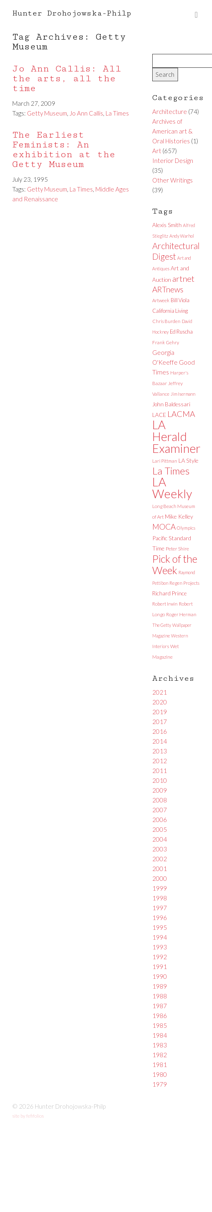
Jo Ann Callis (86, 113)
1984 (159, 1035)
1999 (159, 888)
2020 (159, 702)
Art (156, 150)
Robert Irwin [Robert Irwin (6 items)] (165, 603)
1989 (159, 986)
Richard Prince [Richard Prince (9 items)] (169, 593)
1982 (159, 1054)
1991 (159, 966)
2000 (159, 878)
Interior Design (172, 160)
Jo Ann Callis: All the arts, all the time (66, 78)
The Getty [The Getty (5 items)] (161, 625)
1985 (159, 1025)
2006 (159, 819)
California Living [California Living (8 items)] (170, 310)
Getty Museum (47, 113)
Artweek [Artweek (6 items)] (160, 300)
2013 (159, 751)
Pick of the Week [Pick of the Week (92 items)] (174, 564)
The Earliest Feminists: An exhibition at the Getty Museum (63, 149)
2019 (159, 711)
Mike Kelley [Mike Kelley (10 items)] (179, 516)
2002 (159, 858)
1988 (159, 996)
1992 (159, 956)
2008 (159, 800)
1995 (159, 927)
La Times (117, 113)
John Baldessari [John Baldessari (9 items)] (171, 404)
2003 (159, 849)
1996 (159, 917)
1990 (159, 976)
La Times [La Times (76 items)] (170, 471)
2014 (159, 741)
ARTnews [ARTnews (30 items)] (167, 289)
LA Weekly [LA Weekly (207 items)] (172, 488)
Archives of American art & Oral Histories (172, 131)
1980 (159, 1074)
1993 (159, 947)
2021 (159, 692)
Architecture (169, 111)
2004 (159, 839)
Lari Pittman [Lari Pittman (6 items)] (164, 460)
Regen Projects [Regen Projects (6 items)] (184, 583)
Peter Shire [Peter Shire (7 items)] (177, 549)
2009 (159, 790)
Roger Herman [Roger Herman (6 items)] (181, 614)
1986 (159, 1015)
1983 (159, 1045)
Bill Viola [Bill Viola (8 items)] (180, 300)
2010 (159, 780)
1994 (159, 937)
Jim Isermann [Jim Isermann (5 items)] (183, 394)
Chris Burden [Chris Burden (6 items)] (166, 321)
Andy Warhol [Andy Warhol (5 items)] (181, 235)
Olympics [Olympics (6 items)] (186, 527)
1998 (159, 898)
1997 (159, 907)
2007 (159, 809)
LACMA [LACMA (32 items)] (181, 414)
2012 (159, 760)
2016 (159, 731)
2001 (159, 868)
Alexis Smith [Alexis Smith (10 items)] (167, 224)
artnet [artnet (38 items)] (183, 278)
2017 (159, 721)
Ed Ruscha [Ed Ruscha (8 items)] (181, 331)
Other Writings (172, 180)
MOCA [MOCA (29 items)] (164, 526)
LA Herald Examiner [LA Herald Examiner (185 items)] (176, 436)
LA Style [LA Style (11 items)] (188, 460)
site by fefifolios (28, 1116)
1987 (159, 1005)
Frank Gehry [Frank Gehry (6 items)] (165, 342)
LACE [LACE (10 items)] (159, 414)
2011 (159, 770)
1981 (159, 1064)
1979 (159, 1084)
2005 (159, 829)
